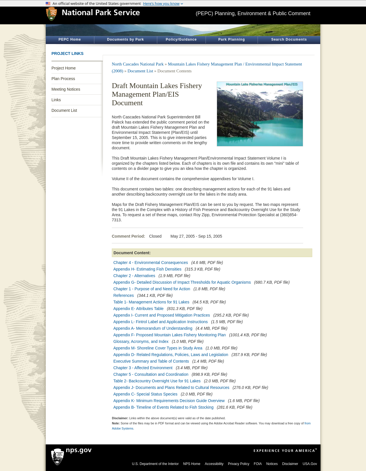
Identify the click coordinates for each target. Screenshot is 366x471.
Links (56, 100)
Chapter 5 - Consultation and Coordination (151, 374)
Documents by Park (125, 39)
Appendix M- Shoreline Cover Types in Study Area (158, 348)
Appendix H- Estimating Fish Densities (148, 269)
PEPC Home (70, 39)
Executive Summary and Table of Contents (151, 361)
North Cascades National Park (138, 64)
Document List (64, 110)
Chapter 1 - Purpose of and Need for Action (152, 289)
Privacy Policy (238, 464)
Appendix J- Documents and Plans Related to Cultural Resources (171, 387)
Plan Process (63, 78)
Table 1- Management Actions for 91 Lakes (151, 302)
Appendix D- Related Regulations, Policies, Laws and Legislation (171, 354)
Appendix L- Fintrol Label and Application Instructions (161, 321)
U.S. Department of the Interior (155, 464)
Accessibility (214, 464)
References (124, 295)
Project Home (63, 68)
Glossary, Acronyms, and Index (141, 341)
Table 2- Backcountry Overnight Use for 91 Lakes (157, 381)
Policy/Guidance (181, 39)
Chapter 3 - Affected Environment (143, 367)
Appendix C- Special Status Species (146, 394)
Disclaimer (290, 464)
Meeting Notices (65, 89)
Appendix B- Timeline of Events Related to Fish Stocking (164, 407)
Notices (272, 464)
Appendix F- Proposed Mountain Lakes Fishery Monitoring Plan (170, 335)
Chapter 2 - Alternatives (134, 275)
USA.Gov (310, 464)
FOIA (258, 464)
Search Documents (289, 39)
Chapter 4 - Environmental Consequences (151, 262)
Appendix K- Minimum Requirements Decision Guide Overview (169, 400)
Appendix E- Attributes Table (139, 308)
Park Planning (231, 39)
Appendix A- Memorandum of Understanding (153, 328)
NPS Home (191, 464)
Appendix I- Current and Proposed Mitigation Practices (162, 315)
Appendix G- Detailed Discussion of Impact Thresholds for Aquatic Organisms (182, 282)
